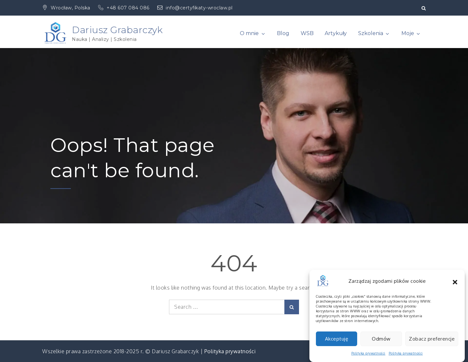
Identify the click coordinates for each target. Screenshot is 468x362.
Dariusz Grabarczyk (117, 29)
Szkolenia (374, 33)
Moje (411, 33)
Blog (283, 33)
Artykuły (336, 33)
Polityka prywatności (230, 351)
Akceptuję (336, 344)
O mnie (253, 33)
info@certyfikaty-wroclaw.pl (195, 8)
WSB (307, 33)
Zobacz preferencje (432, 344)
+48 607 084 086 (124, 8)
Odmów (381, 344)
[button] (455, 286)
